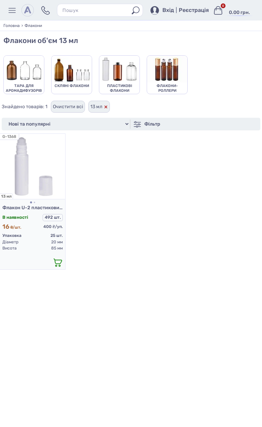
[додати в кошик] (58, 262)
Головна (11, 25)
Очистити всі (68, 106)
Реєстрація (194, 10)
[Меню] (13, 10)
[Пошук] (136, 10)
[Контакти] (45, 10)
